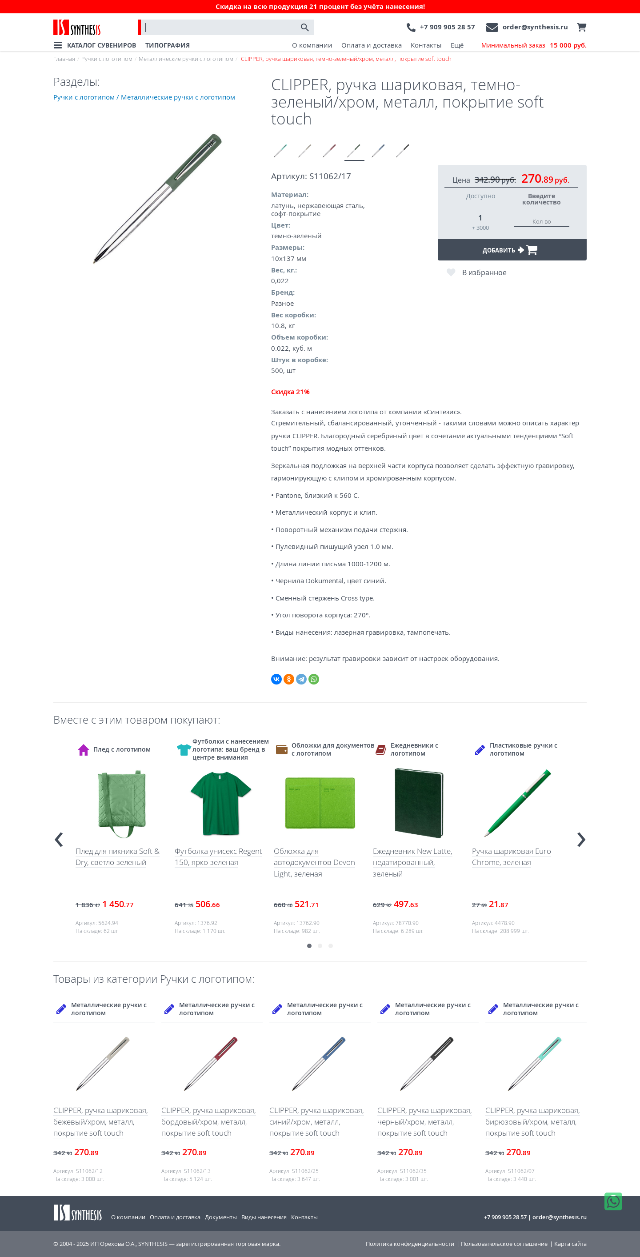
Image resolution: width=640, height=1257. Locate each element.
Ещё (457, 44)
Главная (64, 59)
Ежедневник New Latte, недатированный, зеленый (412, 862)
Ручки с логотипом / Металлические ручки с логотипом (144, 96)
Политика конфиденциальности (410, 1244)
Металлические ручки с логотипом (186, 59)
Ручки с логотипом (106, 59)
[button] (309, 945)
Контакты (426, 44)
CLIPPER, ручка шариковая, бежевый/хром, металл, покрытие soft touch (100, 1121)
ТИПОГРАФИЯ (167, 45)
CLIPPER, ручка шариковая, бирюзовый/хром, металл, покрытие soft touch (532, 1121)
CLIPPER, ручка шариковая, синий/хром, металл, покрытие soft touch (316, 1121)
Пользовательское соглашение (504, 1244)
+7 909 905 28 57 (447, 27)
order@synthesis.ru (535, 27)
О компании (312, 44)
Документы (221, 1217)
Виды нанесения (264, 1217)
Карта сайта (570, 1244)
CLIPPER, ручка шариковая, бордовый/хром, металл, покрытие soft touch (208, 1121)
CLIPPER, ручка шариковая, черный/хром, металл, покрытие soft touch (424, 1121)
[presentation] (58, 836)
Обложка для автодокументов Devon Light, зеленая (314, 862)
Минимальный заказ (534, 45)
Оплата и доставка (371, 44)
